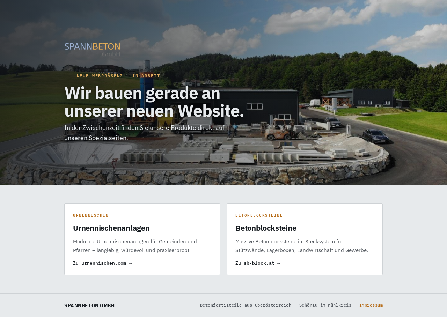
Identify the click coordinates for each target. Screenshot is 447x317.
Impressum (371, 305)
